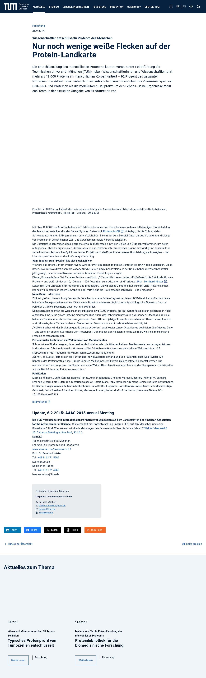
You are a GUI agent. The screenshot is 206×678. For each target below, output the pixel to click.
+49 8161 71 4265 (48, 470)
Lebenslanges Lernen (76, 7)
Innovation (116, 7)
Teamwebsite (46, 512)
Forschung (99, 7)
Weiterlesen (18, 660)
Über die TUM (152, 7)
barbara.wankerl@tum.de (52, 505)
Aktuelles (39, 7)
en (184, 6)
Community (134, 7)
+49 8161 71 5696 (48, 457)
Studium (54, 7)
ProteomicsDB (111, 231)
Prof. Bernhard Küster (150, 281)
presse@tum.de (47, 509)
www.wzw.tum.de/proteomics (49, 449)
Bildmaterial (39, 401)
